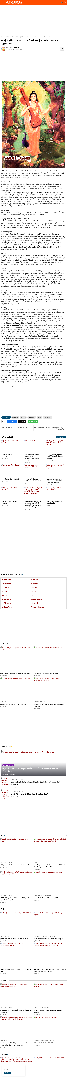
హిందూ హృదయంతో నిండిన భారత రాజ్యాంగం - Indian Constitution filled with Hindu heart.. (14, 1044)
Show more (60, 437)
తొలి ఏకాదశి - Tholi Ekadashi (10, 479)
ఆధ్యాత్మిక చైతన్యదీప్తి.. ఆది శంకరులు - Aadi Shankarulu (33, 480)
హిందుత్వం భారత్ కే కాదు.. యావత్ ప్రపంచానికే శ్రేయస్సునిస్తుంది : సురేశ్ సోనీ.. (50, 705)
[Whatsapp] (33, 421)
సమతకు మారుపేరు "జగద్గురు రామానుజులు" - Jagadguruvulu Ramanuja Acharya (33, 457)
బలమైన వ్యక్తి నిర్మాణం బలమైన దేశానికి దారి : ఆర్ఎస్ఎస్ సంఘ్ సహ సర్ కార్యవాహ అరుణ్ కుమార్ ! (49, 866)
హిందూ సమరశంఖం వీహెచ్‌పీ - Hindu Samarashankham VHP (16, 970)
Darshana (5, 591)
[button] (62, 2)
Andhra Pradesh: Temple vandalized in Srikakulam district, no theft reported (35, 783)
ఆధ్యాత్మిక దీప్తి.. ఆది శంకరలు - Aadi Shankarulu (55, 502)
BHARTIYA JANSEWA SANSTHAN (44, 1043)
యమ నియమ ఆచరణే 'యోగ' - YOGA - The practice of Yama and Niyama (55, 480)
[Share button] (41, 421)
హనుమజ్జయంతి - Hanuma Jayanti (9, 502)
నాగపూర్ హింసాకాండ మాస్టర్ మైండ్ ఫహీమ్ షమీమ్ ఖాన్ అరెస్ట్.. (30, 794)
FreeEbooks (35, 579)
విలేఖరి (39, 417)
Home (3, 37)
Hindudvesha (6, 599)
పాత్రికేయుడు (31, 417)
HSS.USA (34, 591)
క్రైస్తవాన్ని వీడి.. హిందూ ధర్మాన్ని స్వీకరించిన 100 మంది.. (14, 939)
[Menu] (2, 2)
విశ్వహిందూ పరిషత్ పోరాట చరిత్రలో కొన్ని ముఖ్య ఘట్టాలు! (48, 939)
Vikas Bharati (35, 583)
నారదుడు (23, 417)
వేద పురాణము (10, 37)
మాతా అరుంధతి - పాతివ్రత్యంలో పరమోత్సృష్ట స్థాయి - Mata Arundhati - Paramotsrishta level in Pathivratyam (33, 504)
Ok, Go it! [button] (7, 1073)
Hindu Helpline (36, 603)
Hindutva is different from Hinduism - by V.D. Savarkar (48, 1011)
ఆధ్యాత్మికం (15, 417)
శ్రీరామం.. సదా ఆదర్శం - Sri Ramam (9, 455)
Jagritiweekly (6, 583)
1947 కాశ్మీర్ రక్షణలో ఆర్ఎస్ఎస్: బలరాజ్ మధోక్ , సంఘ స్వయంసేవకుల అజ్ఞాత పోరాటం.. (14, 899)
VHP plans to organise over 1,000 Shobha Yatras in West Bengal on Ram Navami (50, 970)
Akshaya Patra (7, 607)
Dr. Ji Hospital (6, 603)
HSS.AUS (34, 595)
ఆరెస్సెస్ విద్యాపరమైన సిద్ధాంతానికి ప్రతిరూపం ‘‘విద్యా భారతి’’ (15, 673)
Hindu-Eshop (6, 579)
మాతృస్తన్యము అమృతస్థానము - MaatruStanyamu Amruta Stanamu (55, 456)
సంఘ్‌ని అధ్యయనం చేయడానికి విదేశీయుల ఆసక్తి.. (46, 673)
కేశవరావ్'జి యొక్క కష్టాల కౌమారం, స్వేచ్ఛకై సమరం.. (47, 898)
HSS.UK (4, 595)
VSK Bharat (6, 587)
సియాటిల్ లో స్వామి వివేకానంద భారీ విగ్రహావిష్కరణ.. (13, 704)
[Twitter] (22, 421)
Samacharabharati (37, 599)
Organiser (34, 587)
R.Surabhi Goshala (37, 607)
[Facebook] (12, 421)
